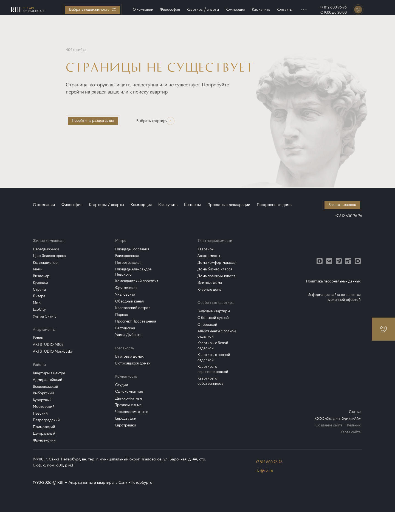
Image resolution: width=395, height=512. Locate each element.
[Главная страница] (27, 9)
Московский (44, 406)
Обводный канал (129, 301)
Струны (39, 289)
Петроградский (46, 420)
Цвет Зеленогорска (49, 256)
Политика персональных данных (333, 281)
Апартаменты (209, 256)
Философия (170, 9)
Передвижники (46, 249)
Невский (40, 413)
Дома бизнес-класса (215, 269)
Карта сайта (350, 432)
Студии (121, 385)
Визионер (41, 276)
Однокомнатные (129, 391)
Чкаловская (125, 294)
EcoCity (39, 309)
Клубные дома (210, 289)
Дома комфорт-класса (217, 263)
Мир (37, 303)
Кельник (354, 425)
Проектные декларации (228, 204)
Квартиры (206, 249)
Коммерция (235, 9)
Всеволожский (45, 386)
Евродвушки (125, 418)
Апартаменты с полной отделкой (217, 333)
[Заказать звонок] (358, 9)
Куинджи (40, 283)
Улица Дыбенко (128, 335)
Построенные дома (274, 204)
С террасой (207, 325)
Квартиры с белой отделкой (213, 345)
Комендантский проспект (136, 281)
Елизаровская (127, 256)
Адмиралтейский (47, 380)
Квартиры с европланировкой (213, 369)
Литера (39, 296)
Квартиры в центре (49, 373)
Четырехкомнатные (131, 412)
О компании (143, 9)
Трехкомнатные (128, 405)
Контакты (284, 9)
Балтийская (125, 328)
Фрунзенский (44, 440)
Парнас (121, 315)
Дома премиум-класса (217, 276)
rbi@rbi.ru (264, 470)
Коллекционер (45, 263)
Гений (38, 269)
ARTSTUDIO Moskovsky (53, 351)
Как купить (261, 9)
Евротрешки (125, 425)
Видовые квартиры (214, 311)
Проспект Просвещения (135, 321)
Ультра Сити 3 (45, 316)
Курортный (42, 400)
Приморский (44, 427)
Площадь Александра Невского (133, 271)
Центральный (44, 433)
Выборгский (43, 393)
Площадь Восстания (132, 249)
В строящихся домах (132, 363)
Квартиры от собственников (210, 381)
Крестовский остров (132, 308)
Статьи (355, 412)
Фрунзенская (126, 288)
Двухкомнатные (128, 398)
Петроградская (128, 263)
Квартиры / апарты (203, 9)
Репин (38, 338)
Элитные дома (210, 283)
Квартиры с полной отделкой (214, 357)
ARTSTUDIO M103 (48, 345)
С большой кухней (213, 318)
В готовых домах (129, 356)
